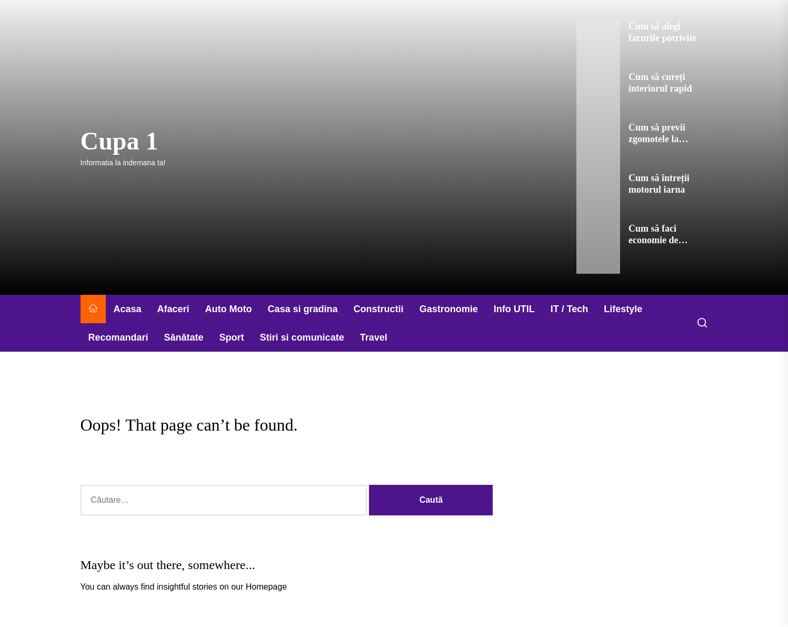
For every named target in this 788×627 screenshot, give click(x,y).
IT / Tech (569, 309)
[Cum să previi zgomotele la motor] (598, 147)
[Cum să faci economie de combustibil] (598, 248)
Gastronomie (449, 309)
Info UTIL (514, 309)
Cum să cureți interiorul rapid (660, 83)
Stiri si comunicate (302, 337)
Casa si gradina (303, 309)
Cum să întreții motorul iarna (659, 184)
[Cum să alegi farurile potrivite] (598, 46)
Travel (373, 337)
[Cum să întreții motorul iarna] (598, 198)
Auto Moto (228, 309)
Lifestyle (623, 309)
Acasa (128, 309)
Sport (232, 337)
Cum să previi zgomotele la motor (657, 138)
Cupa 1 (119, 141)
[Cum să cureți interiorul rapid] (598, 97)
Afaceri (173, 309)
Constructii (379, 309)
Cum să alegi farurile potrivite (662, 32)
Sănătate (184, 337)
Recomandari (118, 337)
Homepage (266, 586)
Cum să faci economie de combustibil (653, 239)
